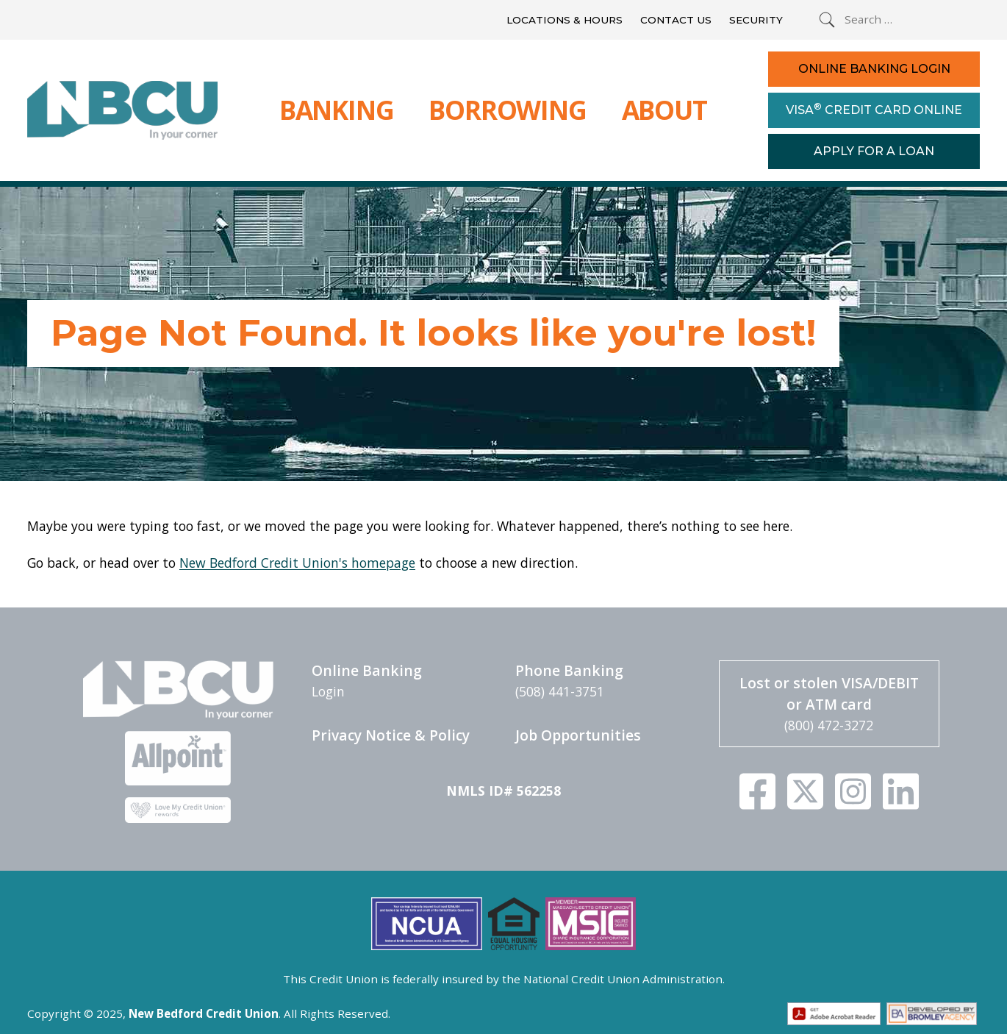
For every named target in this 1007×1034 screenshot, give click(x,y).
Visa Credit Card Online (874, 109)
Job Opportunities (578, 735)
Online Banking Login (874, 69)
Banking (336, 109)
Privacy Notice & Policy (391, 735)
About (664, 109)
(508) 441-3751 (559, 691)
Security (756, 20)
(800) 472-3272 (828, 725)
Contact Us (676, 20)
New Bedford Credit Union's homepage (297, 562)
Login (328, 691)
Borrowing (507, 109)
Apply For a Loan (874, 151)
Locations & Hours (564, 20)
